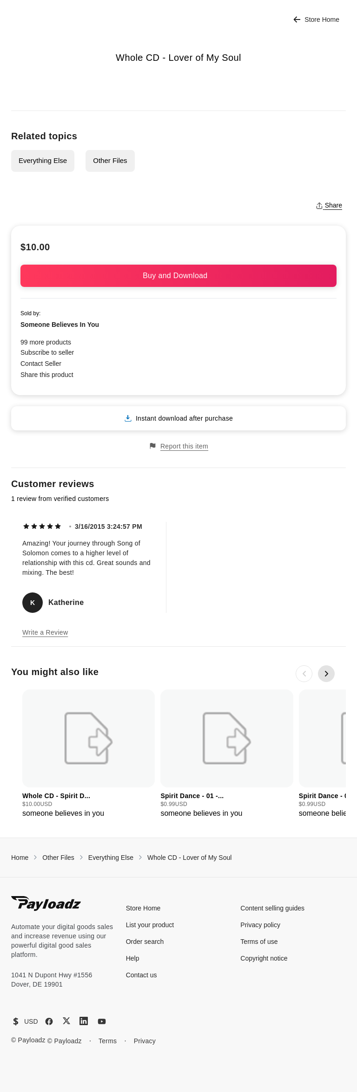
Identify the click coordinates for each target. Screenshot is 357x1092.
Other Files (110, 160)
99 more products (45, 342)
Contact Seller (40, 363)
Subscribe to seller (47, 352)
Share (329, 205)
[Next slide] (326, 673)
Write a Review (45, 632)
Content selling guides (272, 908)
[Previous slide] (304, 673)
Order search (145, 941)
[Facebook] (49, 1021)
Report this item (178, 446)
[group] (88, 754)
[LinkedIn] (83, 1021)
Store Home (316, 20)
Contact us (141, 975)
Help (132, 958)
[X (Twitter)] (66, 1021)
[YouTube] (101, 1021)
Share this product (46, 374)
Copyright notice (263, 958)
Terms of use (259, 941)
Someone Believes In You (59, 324)
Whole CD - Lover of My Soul (189, 857)
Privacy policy (260, 925)
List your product (150, 925)
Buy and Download (178, 276)
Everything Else (43, 160)
